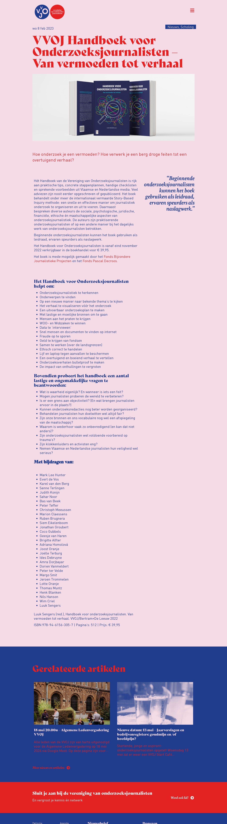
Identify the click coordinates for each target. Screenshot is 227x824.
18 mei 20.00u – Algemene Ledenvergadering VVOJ (71, 732)
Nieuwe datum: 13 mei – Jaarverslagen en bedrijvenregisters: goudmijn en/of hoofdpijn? (150, 734)
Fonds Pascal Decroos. (100, 261)
